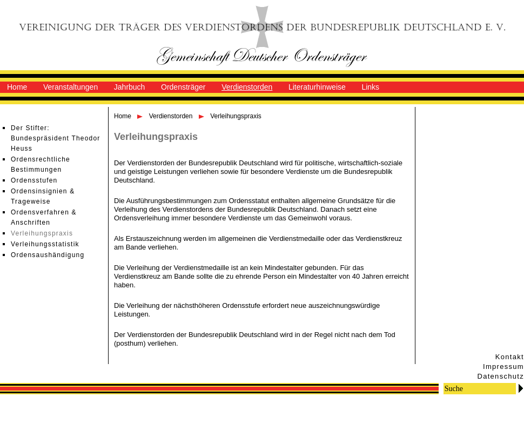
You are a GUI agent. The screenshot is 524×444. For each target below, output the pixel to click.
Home (17, 87)
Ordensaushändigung (47, 255)
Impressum (503, 366)
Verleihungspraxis (42, 233)
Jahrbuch (129, 87)
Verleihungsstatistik (45, 244)
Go (521, 388)
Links (370, 87)
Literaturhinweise (317, 87)
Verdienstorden (246, 87)
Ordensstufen (34, 180)
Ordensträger (183, 87)
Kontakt (509, 357)
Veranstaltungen (70, 87)
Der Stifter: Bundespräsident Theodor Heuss (55, 138)
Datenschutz (500, 376)
